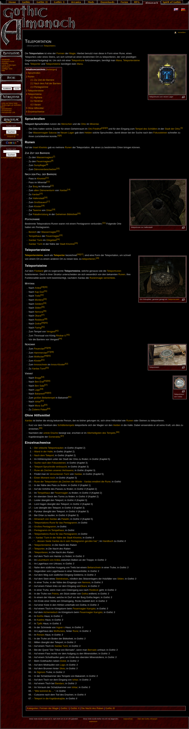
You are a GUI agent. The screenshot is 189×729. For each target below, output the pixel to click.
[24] (58, 239)
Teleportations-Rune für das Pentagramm (55, 522)
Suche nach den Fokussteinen (50, 463)
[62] (42, 401)
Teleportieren (41, 552)
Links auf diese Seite (9, 103)
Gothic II (75, 708)
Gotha (38, 324)
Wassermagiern (45, 157)
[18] (42, 205)
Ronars (40, 635)
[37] (42, 315)
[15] (41, 193)
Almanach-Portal (7, 61)
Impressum (93, 721)
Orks (83, 124)
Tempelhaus (35, 236)
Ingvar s (60, 627)
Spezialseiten (6, 109)
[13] (52, 186)
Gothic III (110, 708)
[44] (60, 338)
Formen (60, 53)
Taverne (37, 210)
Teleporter (35, 64)
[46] (49, 348)
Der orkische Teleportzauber (48, 448)
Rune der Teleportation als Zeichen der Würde (58, 481)
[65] (40, 428)
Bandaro (59, 683)
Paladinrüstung (41, 214)
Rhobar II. (61, 335)
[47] (49, 352)
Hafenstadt (38, 198)
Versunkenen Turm (59, 474)
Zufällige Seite (6, 69)
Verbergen (51, 69)
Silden (38, 308)
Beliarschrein (94, 567)
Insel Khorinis (40, 147)
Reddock (39, 320)
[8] (52, 160)
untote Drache (50, 433)
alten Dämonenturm (44, 190)
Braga (38, 378)
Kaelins (40, 620)
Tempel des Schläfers (146, 129)
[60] (49, 393)
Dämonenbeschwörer (45, 169)
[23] (61, 235)
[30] (45, 287)
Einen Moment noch (44, 477)
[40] (46, 323)
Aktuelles (4, 63)
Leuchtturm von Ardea (48, 560)
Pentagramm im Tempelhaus (49, 530)
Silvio (62, 668)
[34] (44, 303)
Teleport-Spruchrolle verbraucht (50, 466)
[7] (54, 156)
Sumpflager (40, 165)
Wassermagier (40, 132)
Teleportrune (78, 60)
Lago (37, 390)
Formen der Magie (49, 708)
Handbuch (108, 541)
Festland (38, 271)
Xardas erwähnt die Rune (97, 481)
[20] (78, 213)
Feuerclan (39, 349)
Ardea (38, 288)
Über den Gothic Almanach (147, 719)
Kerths (40, 616)
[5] (58, 135)
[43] (68, 335)
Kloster (37, 206)
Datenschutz (128, 719)
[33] (45, 299)
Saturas (53, 132)
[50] (49, 356)
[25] (76, 243)
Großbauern (40, 202)
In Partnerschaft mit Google (11, 158)
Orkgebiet (51, 240)
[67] (62, 436)
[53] (47, 368)
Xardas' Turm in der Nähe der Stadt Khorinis (59, 537)
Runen (68, 147)
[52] (66, 364)
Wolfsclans (59, 631)
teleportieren (88, 259)
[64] (48, 409)
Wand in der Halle (43, 451)
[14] (68, 189)
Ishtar (38, 401)
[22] (58, 231)
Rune (75, 631)
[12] (48, 181)
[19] (53, 209)
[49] (45, 356)
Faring (38, 327)
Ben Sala (39, 385)
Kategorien (32, 708)
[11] (47, 178)
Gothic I (65, 708)
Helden (88, 132)
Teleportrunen (114, 271)
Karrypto (91, 608)
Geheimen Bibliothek (66, 214)
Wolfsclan (39, 357)
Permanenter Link (8, 112)
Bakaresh (40, 393)
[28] (97, 258)
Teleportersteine (131, 60)
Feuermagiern (44, 161)
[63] (45, 405)
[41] (43, 327)
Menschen (66, 124)
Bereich (33, 232)
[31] (45, 291)
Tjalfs (39, 623)
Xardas (63, 190)
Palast (43, 409)
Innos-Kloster (58, 364)
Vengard (51, 331)
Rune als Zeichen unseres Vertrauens (53, 470)
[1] (102, 128)
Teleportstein (49, 46)
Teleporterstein (173, 299)
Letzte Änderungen (8, 65)
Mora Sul (39, 405)
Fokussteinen (160, 132)
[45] (46, 348)
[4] (182, 128)
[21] (104, 223)
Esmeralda (54, 437)
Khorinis (41, 178)
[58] (41, 389)
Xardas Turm (38, 368)
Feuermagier (52, 236)
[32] (42, 295)
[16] (45, 197)
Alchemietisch (50, 612)
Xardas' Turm (35, 240)
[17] (48, 201)
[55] (45, 381)
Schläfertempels (66, 425)
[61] (69, 397)
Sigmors (41, 672)
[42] (57, 331)
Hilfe (3, 71)
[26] (78, 254)
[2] (104, 128)
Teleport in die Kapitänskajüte (49, 698)
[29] (42, 287)
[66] (117, 432)
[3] (107, 128)
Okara (38, 315)
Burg (35, 186)
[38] (45, 319)
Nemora (39, 312)
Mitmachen (5, 67)
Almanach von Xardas (45, 519)
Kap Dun (39, 292)
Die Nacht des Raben (92, 708)
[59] (46, 393)
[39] (42, 323)
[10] (58, 168)
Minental (94, 124)
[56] (48, 381)
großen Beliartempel (44, 397)
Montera (39, 300)
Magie (72, 53)
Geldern (39, 304)
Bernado (92, 650)
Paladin (65, 519)
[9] (47, 164)
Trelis (37, 296)
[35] (42, 307)
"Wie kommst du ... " (44, 691)
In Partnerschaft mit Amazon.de (11, 136)
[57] (46, 385)
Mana (119, 60)
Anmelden (181, 32)
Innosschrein (40, 364)
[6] (61, 135)
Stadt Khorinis (67, 244)
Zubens (36, 409)
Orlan (49, 210)
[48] (52, 352)
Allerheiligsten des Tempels (101, 433)
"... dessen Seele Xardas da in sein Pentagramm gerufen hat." (66, 541)
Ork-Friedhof (94, 129)
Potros (55, 593)
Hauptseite (5, 59)
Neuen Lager (67, 132)
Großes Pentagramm (45, 526)
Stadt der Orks (172, 129)
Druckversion (6, 111)
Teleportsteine (53, 64)
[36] (44, 311)
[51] (42, 360)
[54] (42, 377)
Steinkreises (62, 578)
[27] (81, 254)
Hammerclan (40, 353)
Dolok (63, 661)
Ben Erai (39, 382)
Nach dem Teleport (44, 455)
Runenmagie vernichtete (102, 278)
